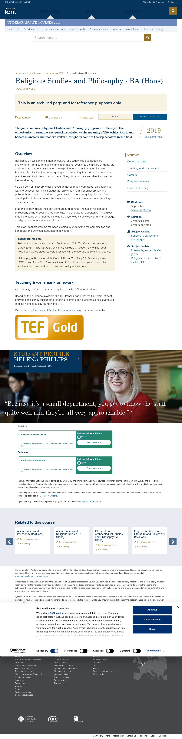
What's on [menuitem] (19, 687)
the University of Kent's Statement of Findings (55, 310)
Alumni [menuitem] (161, 2)
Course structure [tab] (137, 161)
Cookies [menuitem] (162, 737)
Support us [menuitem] (20, 684)
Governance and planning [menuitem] (26, 666)
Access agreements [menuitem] (24, 669)
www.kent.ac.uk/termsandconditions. (31, 576)
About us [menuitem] (19, 657)
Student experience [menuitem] (54, 29)
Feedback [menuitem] (143, 737)
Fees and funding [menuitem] (153, 29)
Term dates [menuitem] (59, 684)
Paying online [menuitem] (99, 675)
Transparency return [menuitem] (24, 672)
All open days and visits (103, 620)
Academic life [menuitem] (31, 29)
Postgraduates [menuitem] (60, 663)
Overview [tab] (133, 155)
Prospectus (83, 117)
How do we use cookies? (108, 734)
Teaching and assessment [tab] (143, 168)
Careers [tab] (132, 174)
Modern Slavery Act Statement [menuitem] (28, 675)
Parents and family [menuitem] (101, 660)
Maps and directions (102, 623)
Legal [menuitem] (153, 737)
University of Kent (23, 73)
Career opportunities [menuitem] (24, 696)
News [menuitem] (17, 690)
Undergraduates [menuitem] (61, 660)
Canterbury (24, 117)
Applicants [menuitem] (97, 657)
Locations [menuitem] (19, 681)
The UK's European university (18, 2)
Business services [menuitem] (23, 693)
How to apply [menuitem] (77, 29)
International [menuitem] (132, 29)
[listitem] (27, 719)
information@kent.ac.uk (90, 501)
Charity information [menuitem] (23, 678)
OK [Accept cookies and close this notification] (135, 735)
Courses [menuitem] (57, 657)
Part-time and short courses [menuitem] (66, 669)
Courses (37, 73)
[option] (91, 386)
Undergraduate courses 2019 (33, 22)
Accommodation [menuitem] (99, 29)
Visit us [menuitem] (117, 29)
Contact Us (52, 117)
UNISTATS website (48, 496)
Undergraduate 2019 (54, 73)
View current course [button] (150, 116)
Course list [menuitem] (13, 29)
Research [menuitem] (19, 663)
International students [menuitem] (63, 666)
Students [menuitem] (147, 2)
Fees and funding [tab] (137, 188)
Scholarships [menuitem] (59, 681)
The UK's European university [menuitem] (28, 660)
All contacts (20, 623)
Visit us (113, 116)
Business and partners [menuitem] (103, 672)
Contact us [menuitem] (172, 2)
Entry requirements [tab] (138, 181)
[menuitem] (50, 11)
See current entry (153, 136)
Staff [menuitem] (155, 2)
